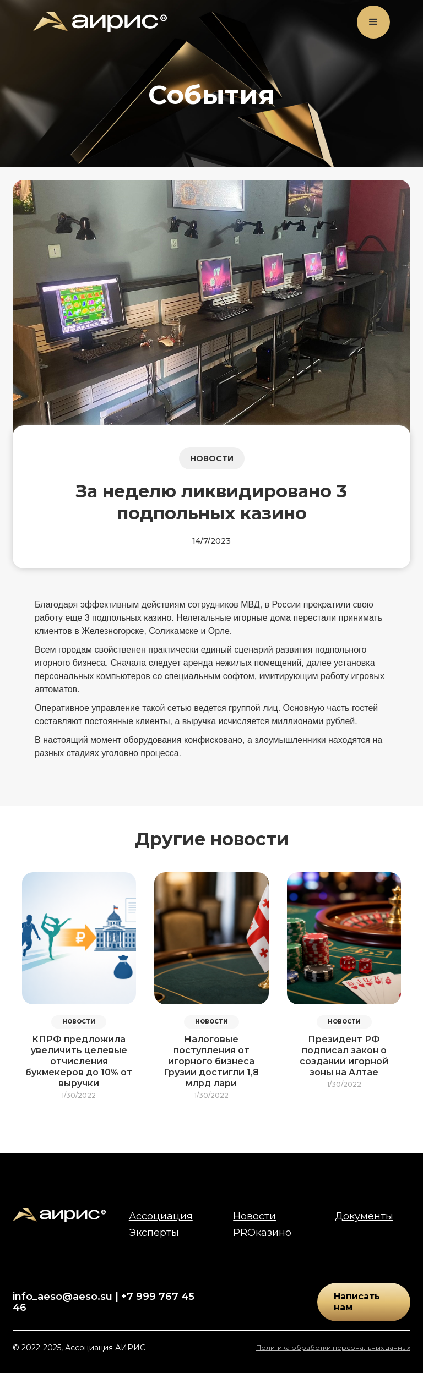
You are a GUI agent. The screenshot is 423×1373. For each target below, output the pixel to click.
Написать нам (357, 1301)
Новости (254, 1216)
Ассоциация (161, 1216)
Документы (364, 1216)
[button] (373, 22)
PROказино (262, 1233)
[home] (100, 22)
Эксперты (154, 1233)
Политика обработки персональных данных (333, 1347)
